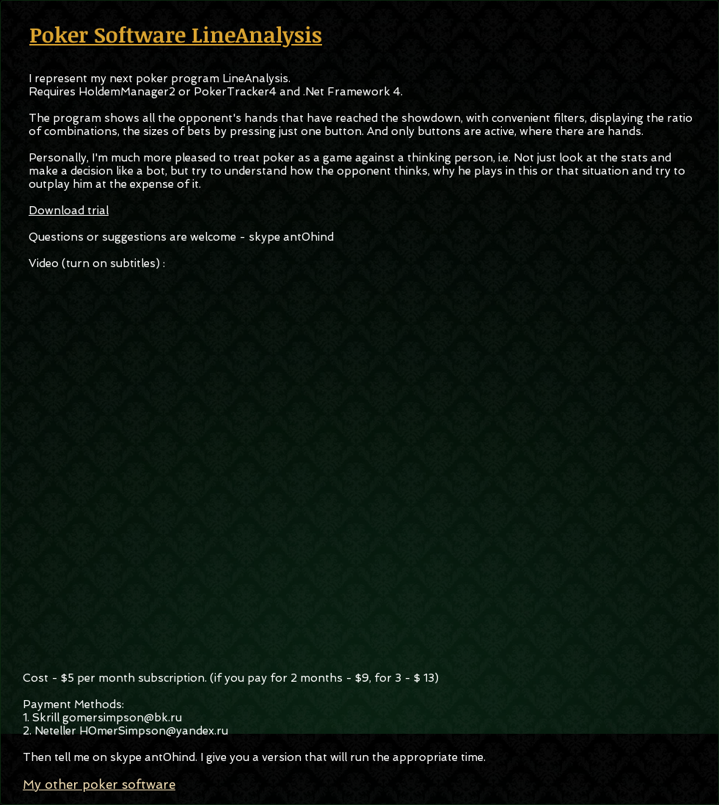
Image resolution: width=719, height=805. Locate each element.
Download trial (69, 210)
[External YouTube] (358, 467)
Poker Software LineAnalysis (175, 34)
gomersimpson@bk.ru (122, 717)
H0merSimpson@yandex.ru (153, 730)
